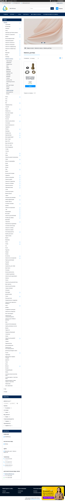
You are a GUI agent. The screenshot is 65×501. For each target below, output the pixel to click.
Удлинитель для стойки (10, 265)
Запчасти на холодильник (10, 257)
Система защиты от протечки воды (11, 378)
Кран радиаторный (9, 137)
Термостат (7, 330)
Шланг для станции (10, 85)
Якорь (6, 155)
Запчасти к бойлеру (9, 183)
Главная (6, 14)
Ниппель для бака (9, 90)
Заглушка (7, 290)
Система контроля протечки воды (11, 375)
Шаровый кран (8, 135)
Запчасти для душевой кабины (10, 339)
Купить (30, 86)
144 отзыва (54, 0)
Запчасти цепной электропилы (11, 157)
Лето (6, 98)
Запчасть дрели (8, 179)
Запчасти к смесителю (10, 34)
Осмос (6, 296)
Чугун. (6, 305)
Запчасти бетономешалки (10, 324)
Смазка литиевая (9, 288)
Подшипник (7, 114)
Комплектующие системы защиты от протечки (10, 381)
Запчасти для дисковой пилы (11, 282)
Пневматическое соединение (11, 300)
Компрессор (7, 110)
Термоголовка (8, 235)
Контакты (26, 14)
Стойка (6, 149)
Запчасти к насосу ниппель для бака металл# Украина (30, 77)
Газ (6, 245)
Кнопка (6, 167)
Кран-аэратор (8, 284)
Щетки (6, 54)
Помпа (6, 336)
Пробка (7, 88)
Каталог (12, 14)
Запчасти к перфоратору (10, 46)
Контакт (7, 367)
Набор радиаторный (9, 199)
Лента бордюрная (9, 147)
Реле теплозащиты (9, 313)
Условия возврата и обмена (50, 14)
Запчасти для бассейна (10, 286)
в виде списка (62, 58)
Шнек (7, 66)
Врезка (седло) (8, 193)
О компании (20, 490)
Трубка (7, 67)
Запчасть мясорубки (9, 177)
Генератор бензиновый (10, 332)
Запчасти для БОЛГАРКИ (10, 215)
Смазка (6, 341)
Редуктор (7, 249)
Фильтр (6, 128)
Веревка (7, 263)
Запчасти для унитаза (10, 120)
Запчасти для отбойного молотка (10, 319)
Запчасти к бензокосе (9, 42)
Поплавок (7, 270)
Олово (6, 243)
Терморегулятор (8, 104)
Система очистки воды (10, 225)
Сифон (6, 195)
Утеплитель (7, 334)
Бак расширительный (9, 38)
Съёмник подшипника (9, 274)
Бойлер (6, 307)
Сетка (6, 189)
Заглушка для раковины (10, 197)
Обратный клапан (9, 187)
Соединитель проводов (10, 309)
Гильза (6, 280)
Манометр (8, 76)
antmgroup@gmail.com (9, 473)
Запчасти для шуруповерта (11, 276)
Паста (6, 247)
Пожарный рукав (8, 369)
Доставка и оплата (36, 14)
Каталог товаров (5, 492)
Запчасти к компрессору (10, 48)
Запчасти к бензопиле (9, 44)
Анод (6, 30)
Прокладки (7, 292)
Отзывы (5, 391)
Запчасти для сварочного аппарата (10, 303)
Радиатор (7, 175)
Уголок (6, 352)
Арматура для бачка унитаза (11, 32)
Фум (6, 100)
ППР (6, 50)
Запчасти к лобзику (9, 227)
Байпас (6, 36)
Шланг (6, 163)
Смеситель (7, 221)
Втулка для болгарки (9, 173)
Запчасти (7, 28)
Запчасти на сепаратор (10, 311)
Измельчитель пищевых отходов (10, 357)
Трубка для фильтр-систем (11, 326)
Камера (6, 251)
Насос (6, 96)
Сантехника (7, 24)
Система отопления (9, 203)
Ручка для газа (8, 298)
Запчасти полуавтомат (10, 207)
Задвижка (7, 126)
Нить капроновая (8, 385)
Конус (6, 363)
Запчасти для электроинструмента (9, 316)
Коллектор (7, 255)
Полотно (7, 118)
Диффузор (8, 69)
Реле (7, 83)
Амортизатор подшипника (10, 223)
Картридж (7, 131)
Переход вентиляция (9, 259)
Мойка (6, 371)
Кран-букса (7, 267)
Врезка (6, 328)
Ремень (6, 165)
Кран (6, 322)
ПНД (6, 169)
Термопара (7, 354)
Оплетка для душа (9, 191)
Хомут (6, 159)
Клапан (6, 253)
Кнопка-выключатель (9, 272)
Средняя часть (9, 64)
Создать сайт (10, 0)
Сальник (8, 78)
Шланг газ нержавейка (10, 161)
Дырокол (7, 359)
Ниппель (7, 278)
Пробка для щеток (9, 233)
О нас (19, 14)
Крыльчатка (8, 71)
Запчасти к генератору (10, 181)
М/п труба (7, 213)
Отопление (7, 122)
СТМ (6, 153)
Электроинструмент (9, 40)
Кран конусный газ (9, 143)
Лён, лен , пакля (8, 145)
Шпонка (7, 93)
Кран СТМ (7, 141)
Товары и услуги (30, 48)
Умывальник (7, 383)
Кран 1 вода (7, 139)
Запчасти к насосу (39, 48)
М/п (6, 102)
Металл (7, 365)
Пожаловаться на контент (35, 499)
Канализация (8, 211)
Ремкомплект (8, 62)
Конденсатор (8, 133)
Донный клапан (8, 294)
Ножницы (7, 56)
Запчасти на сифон (9, 229)
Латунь (6, 108)
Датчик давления (9, 92)
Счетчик (7, 151)
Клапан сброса (8, 201)
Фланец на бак (9, 79)
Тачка (6, 361)
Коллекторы (7, 26)
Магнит (6, 237)
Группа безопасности (9, 124)
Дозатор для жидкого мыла (11, 350)
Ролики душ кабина (9, 217)
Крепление (7, 219)
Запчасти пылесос (9, 185)
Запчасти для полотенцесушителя (9, 348)
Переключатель (8, 343)
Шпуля (6, 171)
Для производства (9, 345)
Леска (6, 241)
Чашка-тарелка (9, 60)
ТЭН (6, 209)
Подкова (7, 261)
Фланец (7, 86)
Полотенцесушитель (9, 231)
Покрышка (7, 116)
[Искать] (52, 8)
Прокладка (8, 74)
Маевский (7, 52)
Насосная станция (9, 112)
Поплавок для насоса (10, 81)
